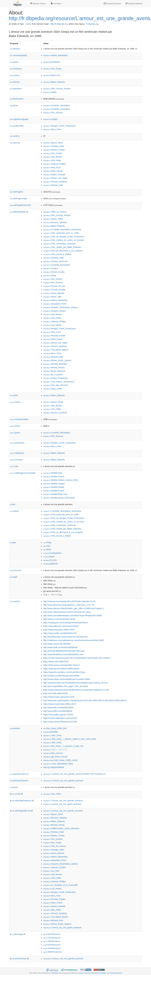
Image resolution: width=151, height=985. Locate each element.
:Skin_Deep (52, 735)
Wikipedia (55, 973)
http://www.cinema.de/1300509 (56, 644)
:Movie (49, 556)
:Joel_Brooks (52, 157)
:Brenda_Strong (53, 825)
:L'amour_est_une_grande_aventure (63, 780)
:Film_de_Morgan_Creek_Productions (63, 236)
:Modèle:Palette (53, 487)
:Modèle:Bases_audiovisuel (59, 498)
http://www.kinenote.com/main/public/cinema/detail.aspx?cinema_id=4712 (75, 683)
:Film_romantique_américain (59, 243)
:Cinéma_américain (55, 261)
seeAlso (15, 601)
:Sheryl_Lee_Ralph (55, 178)
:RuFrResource (51, 948)
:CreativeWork (52, 553)
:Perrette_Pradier (54, 336)
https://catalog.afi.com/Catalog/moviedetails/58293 (65, 622)
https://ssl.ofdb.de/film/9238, (55, 693)
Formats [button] (57, 3)
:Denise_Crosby (54, 150)
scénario (16, 460)
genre (14, 105)
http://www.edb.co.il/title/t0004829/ (58, 707)
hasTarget (17, 934)
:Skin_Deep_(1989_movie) (60, 760)
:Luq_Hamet (52, 325)
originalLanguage (19, 119)
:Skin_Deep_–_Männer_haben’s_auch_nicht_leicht (69, 739)
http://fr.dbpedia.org (59, 24)
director (15, 82)
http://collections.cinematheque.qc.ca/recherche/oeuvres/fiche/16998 (73, 640)
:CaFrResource (51, 938)
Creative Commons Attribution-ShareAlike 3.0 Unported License (99, 973)
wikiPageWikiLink (19, 212)
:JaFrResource (51, 941)
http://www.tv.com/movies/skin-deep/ (59, 619)
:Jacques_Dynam (54, 311)
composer (16, 69)
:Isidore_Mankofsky (55, 55)
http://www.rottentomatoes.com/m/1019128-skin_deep (67, 612)
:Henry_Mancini (53, 293)
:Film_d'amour (53, 112)
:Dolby (49, 275)
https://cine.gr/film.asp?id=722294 (58, 714)
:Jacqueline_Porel (54, 304)
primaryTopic (19, 958)
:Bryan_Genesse (54, 371)
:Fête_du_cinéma (54, 846)
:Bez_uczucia (53, 753)
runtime (15, 136)
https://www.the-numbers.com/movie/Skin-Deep (64, 672)
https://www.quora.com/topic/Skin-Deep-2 (61, 665)
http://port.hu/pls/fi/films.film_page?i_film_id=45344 (65, 686)
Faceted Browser (112, 3)
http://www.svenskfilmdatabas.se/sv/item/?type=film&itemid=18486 (72, 615)
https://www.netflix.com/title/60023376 (59, 633)
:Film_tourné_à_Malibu (57, 254)
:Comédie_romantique (56, 109)
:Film (46, 546)
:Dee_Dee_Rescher (55, 385)
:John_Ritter (52, 160)
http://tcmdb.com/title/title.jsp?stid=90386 (61, 676)
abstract (15, 49)
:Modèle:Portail (53, 491)
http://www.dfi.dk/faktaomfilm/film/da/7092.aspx (64, 651)
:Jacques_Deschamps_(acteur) (60, 307)
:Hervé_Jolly (52, 297)
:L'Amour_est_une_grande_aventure (63, 800)
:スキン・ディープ (55, 749)
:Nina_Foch (52, 167)
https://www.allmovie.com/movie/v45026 (60, 626)
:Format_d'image (54, 290)
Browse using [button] (38, 3)
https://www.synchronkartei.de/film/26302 (61, 668)
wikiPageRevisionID (20, 205)
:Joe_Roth (51, 871)
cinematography (18, 55)
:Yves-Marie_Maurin (55, 350)
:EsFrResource (51, 945)
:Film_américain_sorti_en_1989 (61, 233)
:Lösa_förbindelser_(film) (58, 764)
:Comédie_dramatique (56, 105)
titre (14, 466)
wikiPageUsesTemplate (23, 473)
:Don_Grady (52, 69)
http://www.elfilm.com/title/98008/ (57, 711)
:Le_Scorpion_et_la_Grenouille (60, 885)
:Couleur (50, 268)
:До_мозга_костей (55, 757)
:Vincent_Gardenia (55, 181)
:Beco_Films (52, 129)
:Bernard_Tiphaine (55, 222)
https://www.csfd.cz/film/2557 (56, 661)
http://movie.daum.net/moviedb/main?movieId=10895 (66, 679)
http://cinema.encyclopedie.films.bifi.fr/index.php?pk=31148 (69, 601)
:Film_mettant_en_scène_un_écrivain (63, 240)
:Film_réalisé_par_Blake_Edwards (62, 247)
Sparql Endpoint (133, 3)
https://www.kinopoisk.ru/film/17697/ (59, 630)
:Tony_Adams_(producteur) (58, 382)
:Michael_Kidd (53, 185)
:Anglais (50, 119)
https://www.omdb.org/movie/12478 (58, 697)
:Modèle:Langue (54, 483)
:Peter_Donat (52, 171)
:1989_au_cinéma (54, 212)
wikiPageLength (18, 198)
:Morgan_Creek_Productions (59, 126)
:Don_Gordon (52, 153)
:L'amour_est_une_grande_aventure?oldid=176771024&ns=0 (74, 774)
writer (14, 395)
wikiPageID (16, 192)
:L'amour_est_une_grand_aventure (62, 804)
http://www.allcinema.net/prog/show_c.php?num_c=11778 (68, 605)
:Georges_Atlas (53, 850)
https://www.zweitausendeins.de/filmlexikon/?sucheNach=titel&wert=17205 (76, 690)
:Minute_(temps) (54, 367)
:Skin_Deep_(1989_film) (55, 728)
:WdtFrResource (52, 952)
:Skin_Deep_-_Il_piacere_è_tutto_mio (63, 746)
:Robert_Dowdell (54, 174)
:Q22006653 (51, 62)
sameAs (15, 728)
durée (15, 426)
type (13, 542)
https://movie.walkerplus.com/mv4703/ (60, 718)
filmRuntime (17, 99)
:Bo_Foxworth (53, 374)
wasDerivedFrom (19, 774)
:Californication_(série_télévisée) (61, 828)
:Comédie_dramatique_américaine (62, 229)
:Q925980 (50, 732)
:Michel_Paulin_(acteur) (57, 360)
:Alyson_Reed (53, 143)
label (13, 577)
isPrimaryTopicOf (19, 780)
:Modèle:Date (52, 473)
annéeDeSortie (19, 419)
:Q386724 (50, 564)
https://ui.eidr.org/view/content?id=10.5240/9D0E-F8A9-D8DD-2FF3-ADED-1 (77, 658)
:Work (47, 549)
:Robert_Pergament (55, 378)
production (17, 443)
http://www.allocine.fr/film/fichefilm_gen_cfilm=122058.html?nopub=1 (73, 608)
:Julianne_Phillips (54, 164)
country (15, 75)
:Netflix (49, 92)
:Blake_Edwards (54, 82)
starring (15, 143)
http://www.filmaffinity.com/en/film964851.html (63, 654)
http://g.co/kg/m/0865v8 (53, 767)
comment (15, 570)
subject (14, 511)
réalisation (17, 453)
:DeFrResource (51, 934)
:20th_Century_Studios (57, 88)
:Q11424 (50, 560)
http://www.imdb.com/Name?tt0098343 (60, 647)
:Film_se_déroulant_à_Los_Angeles (63, 251)
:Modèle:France (53, 476)
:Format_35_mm (54, 286)
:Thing (47, 542)
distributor (16, 88)
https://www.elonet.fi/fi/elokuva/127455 (60, 722)
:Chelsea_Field (53, 146)
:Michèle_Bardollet (55, 364)
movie (28, 24)
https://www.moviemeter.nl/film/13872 (59, 704)
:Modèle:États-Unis (55, 494)
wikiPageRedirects (21, 800)
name (14, 787)
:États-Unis (51, 75)
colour (14, 62)
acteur (15, 402)
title (12, 504)
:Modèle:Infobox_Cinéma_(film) (60, 480)
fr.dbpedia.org (92, 24)
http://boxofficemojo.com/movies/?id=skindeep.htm (65, 637)
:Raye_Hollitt (52, 389)
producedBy (17, 126)
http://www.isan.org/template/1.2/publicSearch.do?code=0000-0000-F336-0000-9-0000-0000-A (85, 700)
